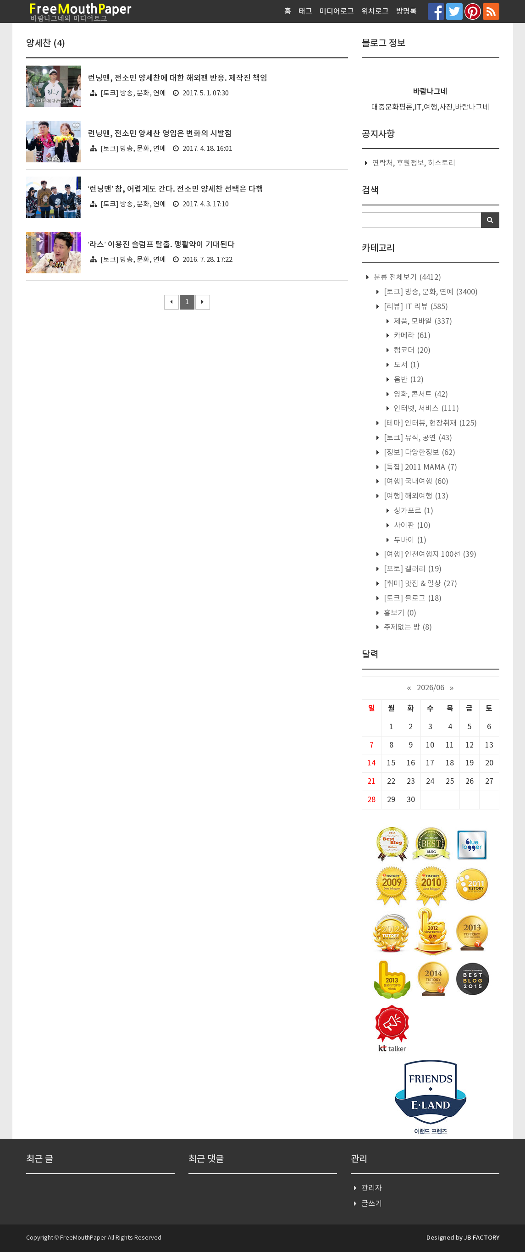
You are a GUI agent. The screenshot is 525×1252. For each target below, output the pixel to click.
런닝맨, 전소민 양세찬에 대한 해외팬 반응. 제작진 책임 (177, 78)
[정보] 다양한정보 (418, 453)
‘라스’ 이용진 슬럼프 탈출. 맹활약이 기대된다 (161, 244)
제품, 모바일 (422, 321)
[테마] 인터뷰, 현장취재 (429, 423)
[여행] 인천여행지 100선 (429, 554)
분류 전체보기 (406, 277)
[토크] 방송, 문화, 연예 (133, 93)
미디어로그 (337, 11)
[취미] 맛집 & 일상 (419, 584)
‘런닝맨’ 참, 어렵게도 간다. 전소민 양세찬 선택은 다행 (176, 189)
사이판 (411, 525)
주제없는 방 (407, 627)
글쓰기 (371, 1204)
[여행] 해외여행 (415, 496)
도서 (406, 365)
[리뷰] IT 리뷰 (415, 307)
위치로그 (375, 11)
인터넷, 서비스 (425, 408)
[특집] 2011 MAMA (419, 467)
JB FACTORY (481, 1237)
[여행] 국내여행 (415, 481)
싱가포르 (412, 511)
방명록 (406, 11)
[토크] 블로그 (412, 598)
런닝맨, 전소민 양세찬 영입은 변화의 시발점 (160, 133)
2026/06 (430, 688)
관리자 (371, 1188)
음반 (408, 380)
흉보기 (399, 613)
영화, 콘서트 (420, 394)
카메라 (411, 336)
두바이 (409, 540)
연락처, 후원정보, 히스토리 (413, 163)
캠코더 (411, 350)
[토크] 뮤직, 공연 (417, 438)
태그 (305, 11)
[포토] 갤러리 (412, 569)
